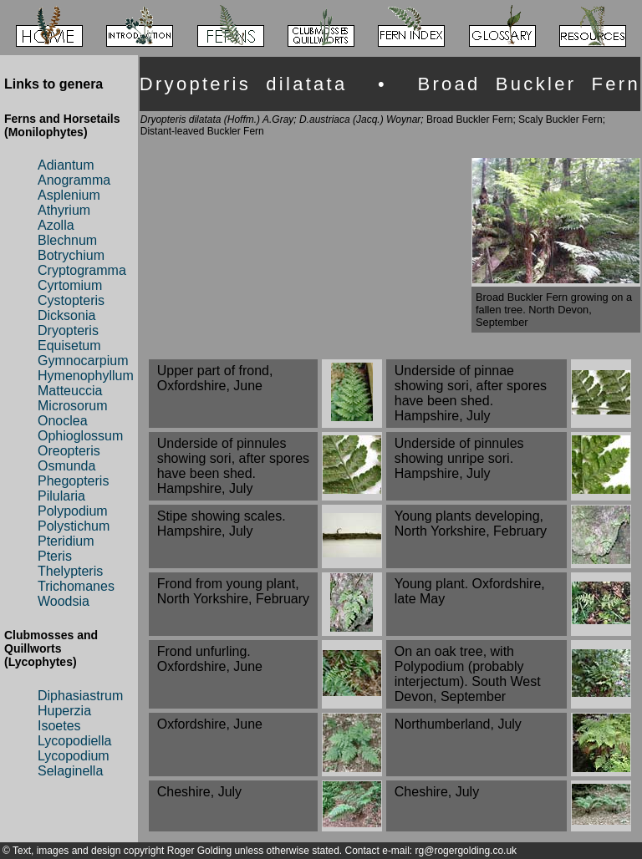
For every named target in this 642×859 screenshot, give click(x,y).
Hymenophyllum (86, 376)
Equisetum (69, 345)
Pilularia (61, 496)
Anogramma (74, 180)
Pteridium (66, 541)
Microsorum (73, 406)
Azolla (56, 225)
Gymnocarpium (83, 360)
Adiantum (66, 165)
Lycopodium (74, 756)
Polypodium (73, 511)
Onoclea (63, 421)
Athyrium (64, 210)
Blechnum (67, 240)
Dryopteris (68, 330)
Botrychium (71, 255)
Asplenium (69, 195)
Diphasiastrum (80, 696)
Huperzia (64, 711)
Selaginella (70, 771)
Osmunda (66, 466)
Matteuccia (70, 391)
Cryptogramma (82, 270)
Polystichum (74, 526)
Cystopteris (71, 300)
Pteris (55, 556)
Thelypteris (70, 571)
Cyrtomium (70, 285)
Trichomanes (76, 586)
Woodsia (63, 601)
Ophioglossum (80, 436)
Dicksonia (66, 315)
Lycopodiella (74, 741)
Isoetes (59, 726)
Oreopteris (69, 451)
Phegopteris (73, 481)
